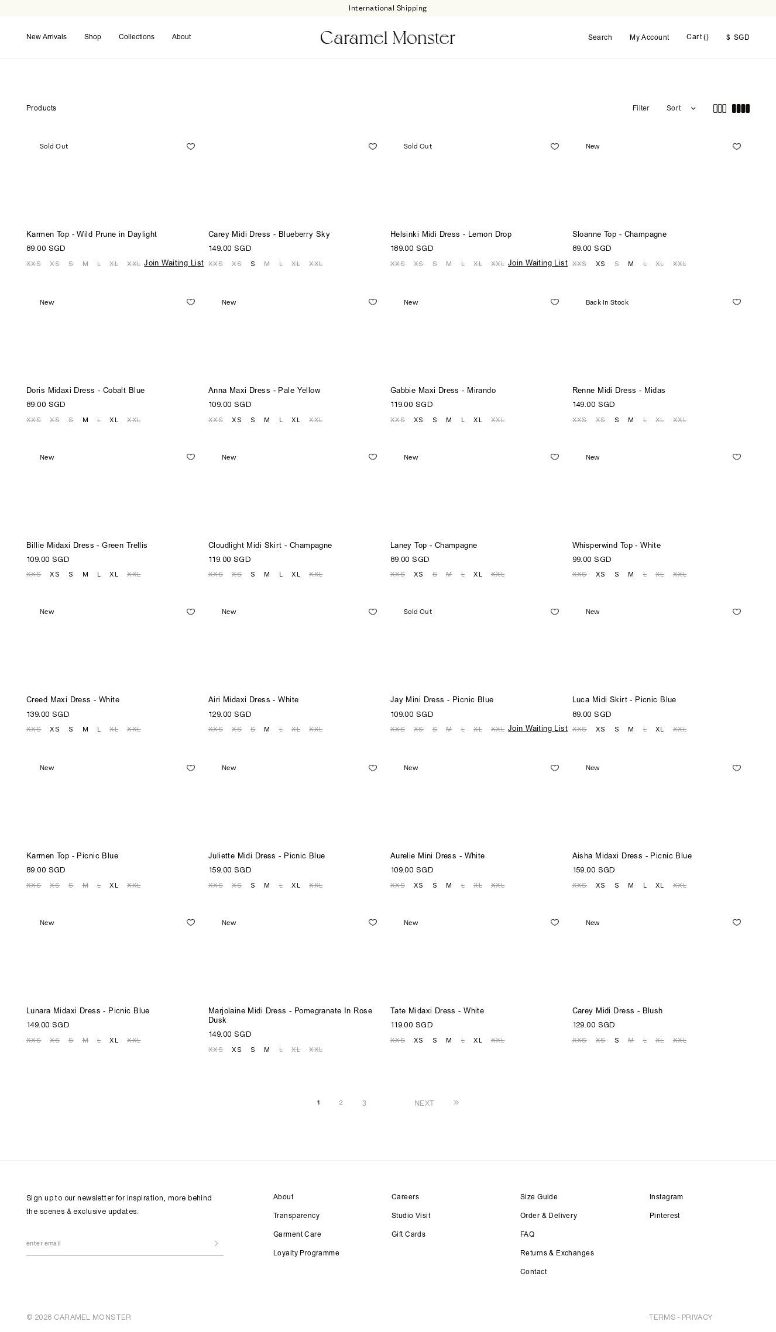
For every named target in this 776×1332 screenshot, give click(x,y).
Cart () (697, 36)
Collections (136, 36)
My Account (649, 37)
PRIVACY (697, 1316)
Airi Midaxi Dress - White (253, 699)
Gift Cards (408, 1233)
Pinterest (665, 1215)
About (181, 36)
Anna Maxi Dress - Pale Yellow (264, 390)
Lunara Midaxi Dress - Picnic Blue (88, 1010)
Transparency (296, 1215)
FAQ (527, 1233)
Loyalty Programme (306, 1252)
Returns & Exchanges (557, 1252)
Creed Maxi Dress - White (72, 699)
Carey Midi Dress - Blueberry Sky (269, 234)
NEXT (424, 1101)
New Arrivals (46, 36)
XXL (133, 262)
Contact (533, 1271)
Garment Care (297, 1233)
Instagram (667, 1196)
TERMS (661, 1316)
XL (113, 262)
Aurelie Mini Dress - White (437, 856)
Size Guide (539, 1196)
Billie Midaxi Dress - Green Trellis (87, 545)
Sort (674, 107)
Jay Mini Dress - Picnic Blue (442, 699)
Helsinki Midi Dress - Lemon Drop (450, 234)
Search (600, 37)
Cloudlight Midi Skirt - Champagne (270, 545)
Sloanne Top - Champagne (619, 234)
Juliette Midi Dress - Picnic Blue (266, 856)
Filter (641, 107)
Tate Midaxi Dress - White (437, 1010)
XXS (33, 262)
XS (55, 262)
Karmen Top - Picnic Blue (72, 856)
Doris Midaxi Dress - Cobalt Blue (85, 390)
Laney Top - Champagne (434, 545)
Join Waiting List (174, 263)
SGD (738, 37)
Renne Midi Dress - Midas (619, 390)
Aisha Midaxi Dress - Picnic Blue (632, 856)
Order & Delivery (549, 1215)
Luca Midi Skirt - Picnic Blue (624, 699)
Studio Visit (411, 1215)
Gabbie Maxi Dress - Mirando (443, 390)
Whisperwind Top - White (616, 545)
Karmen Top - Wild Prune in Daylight (91, 234)
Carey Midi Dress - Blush (617, 1010)
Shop (92, 36)
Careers (405, 1196)
